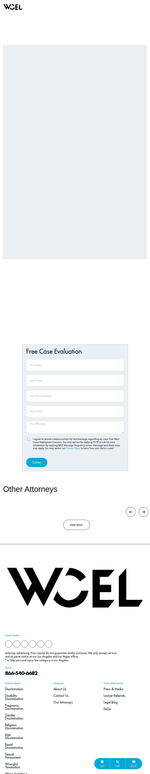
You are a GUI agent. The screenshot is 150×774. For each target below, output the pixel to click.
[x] (32, 596)
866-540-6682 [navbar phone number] (21, 625)
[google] (40, 596)
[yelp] (16, 596)
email (134, 765)
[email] (134, 762)
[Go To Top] (140, 732)
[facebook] (8, 596)
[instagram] (24, 596)
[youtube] (48, 596)
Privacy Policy (73, 400)
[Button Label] (76, 477)
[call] (118, 762)
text (102, 765)
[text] (102, 762)
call (117, 765)
